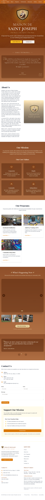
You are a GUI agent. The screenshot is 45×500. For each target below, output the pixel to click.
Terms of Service (34, 494)
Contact (40, 1)
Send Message (5, 402)
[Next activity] (41, 295)
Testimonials (23, 1)
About (12, 1)
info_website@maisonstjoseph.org (11, 383)
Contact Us (28, 41)
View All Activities (22, 326)
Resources (30, 1)
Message (3, 392)
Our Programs (27, 454)
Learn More (6, 235)
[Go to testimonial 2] (22, 353)
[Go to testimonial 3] (23, 353)
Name (2, 386)
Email (24, 386)
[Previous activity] (3, 295)
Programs (17, 1)
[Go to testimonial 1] (21, 353)
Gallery (35, 1)
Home (8, 1)
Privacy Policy (27, 494)
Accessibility (41, 494)
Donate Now (22, 430)
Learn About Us (16, 41)
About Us (26, 452)
